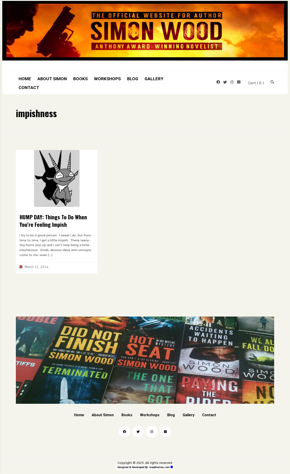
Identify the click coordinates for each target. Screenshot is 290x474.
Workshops (107, 79)
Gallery (154, 79)
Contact (29, 87)
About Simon (52, 79)
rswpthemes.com (159, 467)
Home (25, 79)
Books (80, 79)
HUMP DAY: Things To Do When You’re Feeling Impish (53, 221)
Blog (132, 79)
